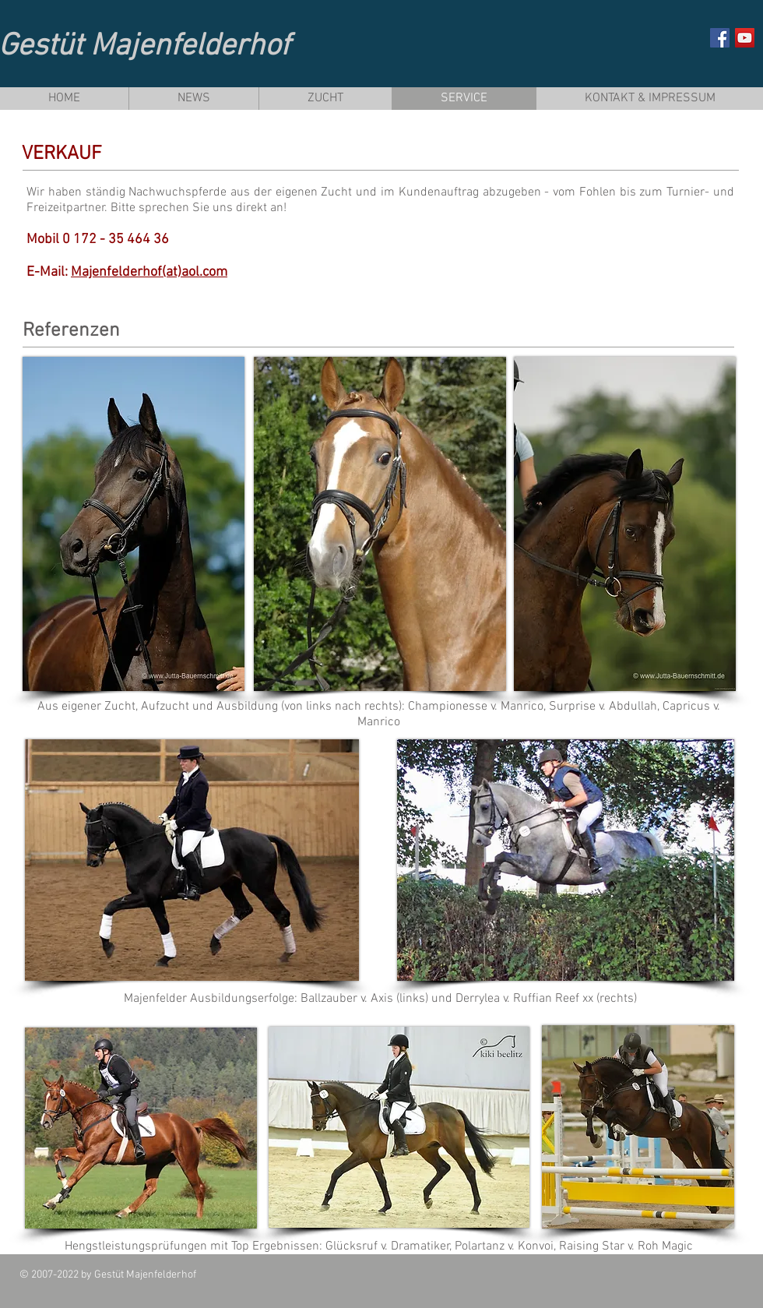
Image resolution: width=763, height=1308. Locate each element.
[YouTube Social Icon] (744, 38)
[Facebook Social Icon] (720, 38)
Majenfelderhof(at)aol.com (149, 272)
